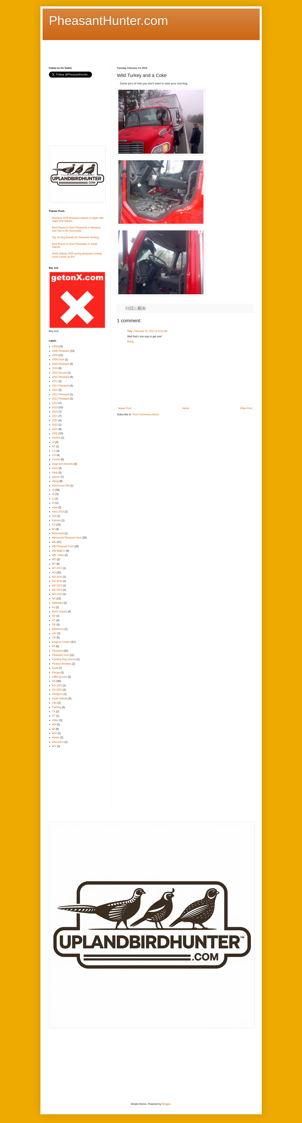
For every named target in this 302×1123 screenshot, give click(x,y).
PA (53, 646)
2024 (55, 429)
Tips (54, 702)
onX (54, 633)
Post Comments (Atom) (146, 414)
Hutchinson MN (61, 485)
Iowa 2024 (58, 511)
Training (56, 707)
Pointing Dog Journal (64, 659)
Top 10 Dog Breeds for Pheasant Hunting (75, 237)
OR (54, 637)
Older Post (246, 408)
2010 (55, 368)
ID (53, 494)
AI (53, 442)
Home (185, 408)
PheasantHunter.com (108, 20)
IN (53, 502)
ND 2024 (57, 589)
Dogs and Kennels (62, 463)
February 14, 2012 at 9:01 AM (150, 331)
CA (54, 450)
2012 (55, 389)
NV (54, 615)
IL (53, 498)
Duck (55, 468)
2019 (55, 407)
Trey (130, 331)
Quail (55, 668)
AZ (53, 446)
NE (54, 598)
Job (54, 515)
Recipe (56, 672)
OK (54, 624)
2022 (55, 420)
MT (54, 563)
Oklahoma (58, 629)
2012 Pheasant (60, 394)
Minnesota (58, 533)
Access (56, 437)
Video (55, 720)
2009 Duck (58, 359)
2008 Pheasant (60, 350)
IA (53, 489)
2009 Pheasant (60, 363)
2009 (55, 355)
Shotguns (57, 694)
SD (54, 681)
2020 (55, 411)
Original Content (61, 642)
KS (54, 524)
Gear (55, 472)
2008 (55, 346)
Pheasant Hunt (60, 655)
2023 (55, 424)
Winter (56, 737)
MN (54, 542)
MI (53, 529)
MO (54, 559)
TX (53, 711)
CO (54, 455)
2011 (55, 381)
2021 (55, 415)
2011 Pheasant (60, 385)
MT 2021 (57, 568)
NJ (53, 607)
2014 (55, 402)
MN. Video (58, 555)
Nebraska (57, 602)
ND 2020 (57, 576)
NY (54, 620)
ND (54, 572)
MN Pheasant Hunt (63, 546)
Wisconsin (58, 741)
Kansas (56, 520)
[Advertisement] (126, 49)
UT (54, 715)
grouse (56, 476)
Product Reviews (61, 663)
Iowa (54, 507)
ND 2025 (57, 594)
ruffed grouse (59, 676)
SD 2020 (57, 685)
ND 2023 (57, 585)
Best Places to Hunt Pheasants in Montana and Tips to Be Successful (76, 229)
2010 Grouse (59, 372)
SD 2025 (57, 689)
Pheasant (57, 650)
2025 (55, 433)
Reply (130, 341)
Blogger (166, 1104)
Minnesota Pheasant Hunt (67, 537)
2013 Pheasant (60, 398)
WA (54, 724)
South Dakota (60, 698)
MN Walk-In (58, 550)
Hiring (55, 481)
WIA (54, 733)
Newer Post (124, 408)
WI (53, 728)
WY (54, 746)
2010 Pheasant (60, 376)
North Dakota (59, 611)
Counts (56, 459)
